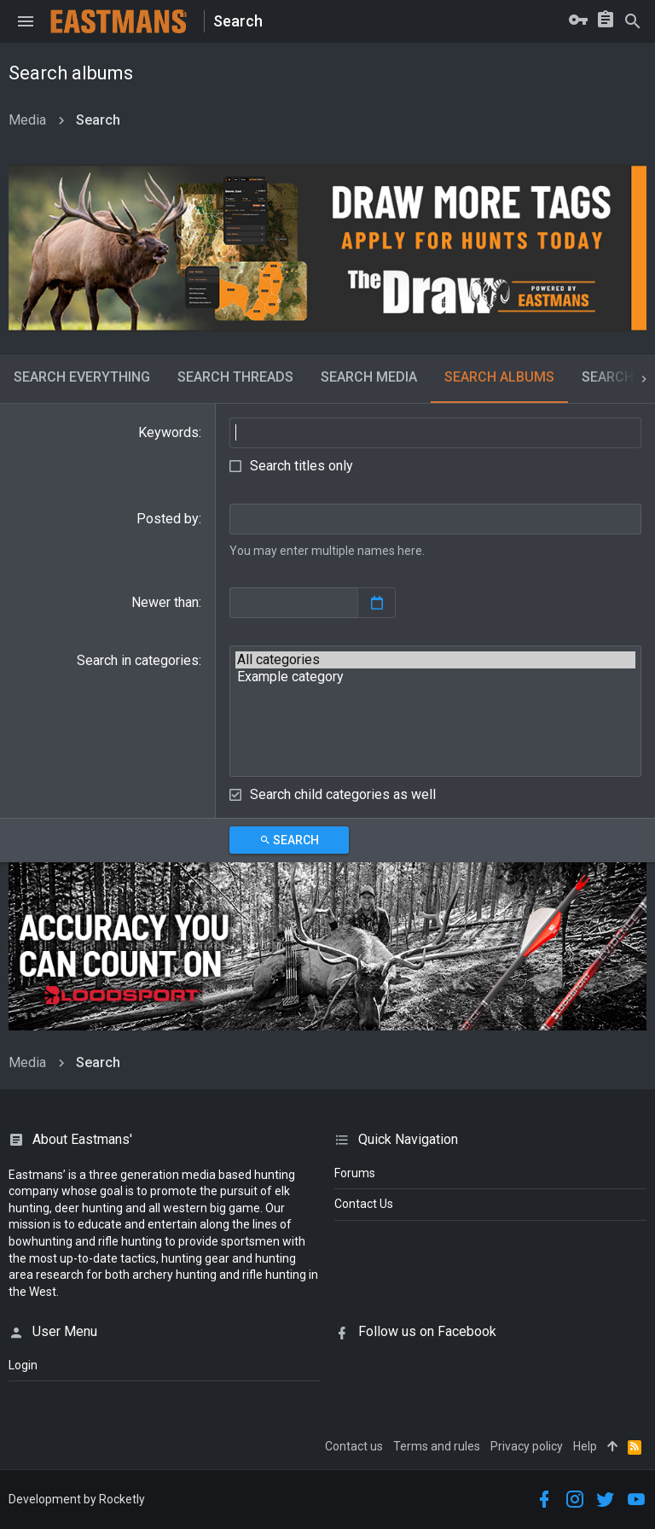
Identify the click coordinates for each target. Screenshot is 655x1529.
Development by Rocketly (77, 1499)
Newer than (165, 602)
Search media (369, 377)
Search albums (499, 377)
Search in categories (138, 660)
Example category (435, 677)
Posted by (167, 519)
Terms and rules (436, 1446)
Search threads (235, 377)
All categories (435, 659)
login (23, 1365)
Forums (354, 1173)
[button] (26, 21)
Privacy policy (526, 1446)
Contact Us (363, 1204)
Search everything (82, 377)
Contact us (354, 1446)
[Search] (632, 21)
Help (585, 1446)
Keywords (168, 432)
